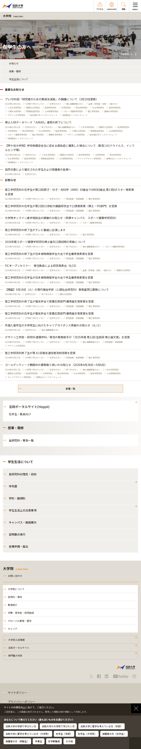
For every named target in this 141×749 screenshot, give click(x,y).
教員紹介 (12, 604)
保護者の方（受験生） (17, 741)
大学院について (16, 589)
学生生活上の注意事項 (22, 510)
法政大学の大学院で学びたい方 (58, 726)
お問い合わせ (15, 575)
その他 (69, 741)
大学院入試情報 (16, 639)
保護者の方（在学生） (114, 733)
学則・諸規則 (17, 498)
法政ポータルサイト (18, 647)
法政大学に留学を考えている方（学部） (101, 726)
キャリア (12, 628)
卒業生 (38, 741)
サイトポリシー (17, 692)
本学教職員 (54, 741)
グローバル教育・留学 (20, 620)
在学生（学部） (64, 733)
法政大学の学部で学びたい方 (21, 726)
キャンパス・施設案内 (22, 522)
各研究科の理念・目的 (22, 474)
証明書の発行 (17, 534)
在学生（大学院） (87, 733)
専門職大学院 (15, 655)
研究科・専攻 (15, 597)
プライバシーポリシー (21, 702)
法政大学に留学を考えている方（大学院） (28, 733)
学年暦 (13, 486)
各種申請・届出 (18, 546)
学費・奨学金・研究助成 (21, 612)
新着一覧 (70, 388)
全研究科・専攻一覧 (21, 440)
